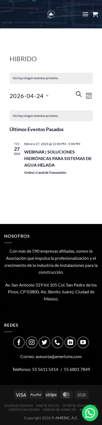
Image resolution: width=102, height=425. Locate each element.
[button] (90, 413)
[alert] (51, 116)
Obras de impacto (59, 410)
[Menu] (85, 14)
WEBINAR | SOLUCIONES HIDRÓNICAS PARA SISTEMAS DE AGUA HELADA (58, 158)
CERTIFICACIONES (23, 410)
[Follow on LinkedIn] (70, 342)
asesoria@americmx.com (59, 356)
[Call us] (57, 342)
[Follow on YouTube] (83, 342)
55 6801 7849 (77, 369)
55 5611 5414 (45, 369)
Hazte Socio (47, 405)
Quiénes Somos (18, 405)
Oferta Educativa (79, 405)
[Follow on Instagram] (32, 342)
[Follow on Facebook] (19, 342)
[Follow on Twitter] (44, 342)
